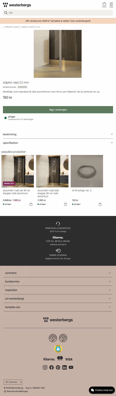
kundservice (12, 281)
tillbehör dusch (12, 26)
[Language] (13, 382)
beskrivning (9, 134)
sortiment (10, 272)
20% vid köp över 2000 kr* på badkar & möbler (47, 21)
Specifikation (10, 142)
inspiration (11, 290)
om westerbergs (14, 298)
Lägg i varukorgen (58, 109)
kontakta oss (12, 307)
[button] (58, 348)
